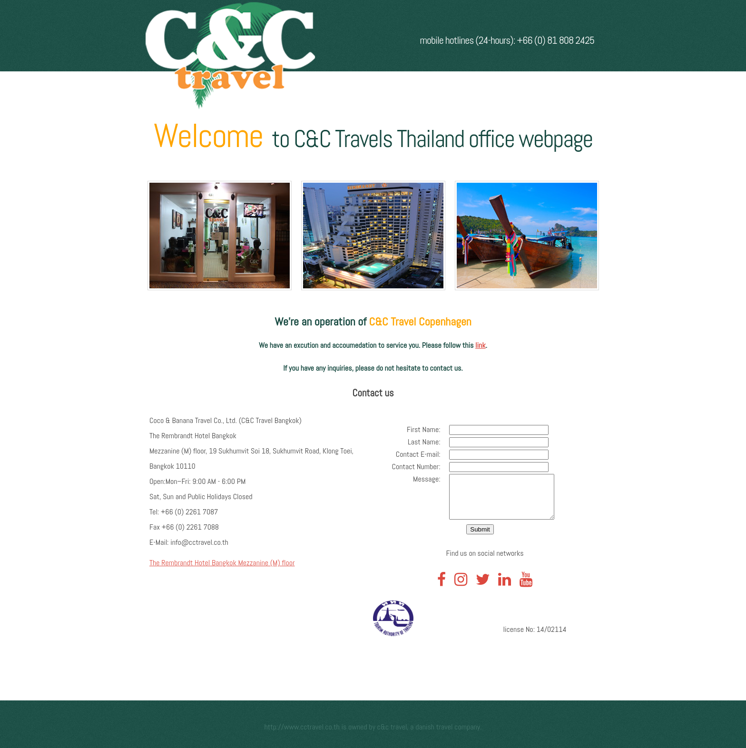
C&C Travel (392, 727)
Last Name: (419, 442)
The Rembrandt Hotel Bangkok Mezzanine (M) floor (222, 563)
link (480, 345)
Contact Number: (411, 467)
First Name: (419, 429)
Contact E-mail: (413, 454)
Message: (422, 479)
